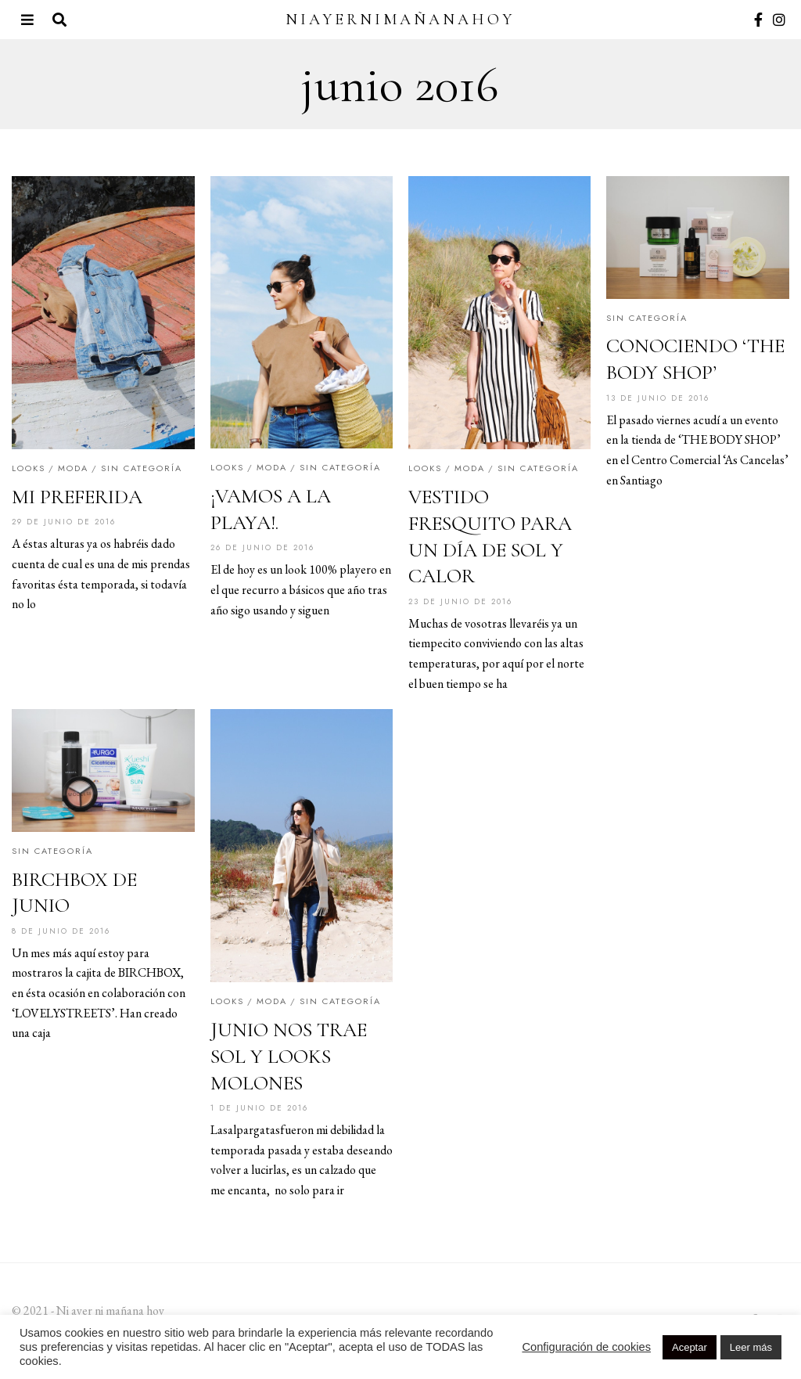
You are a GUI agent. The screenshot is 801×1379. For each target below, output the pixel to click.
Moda (73, 468)
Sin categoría (141, 468)
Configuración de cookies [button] (586, 1347)
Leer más (751, 1347)
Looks (28, 468)
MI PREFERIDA (77, 496)
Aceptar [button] (689, 1347)
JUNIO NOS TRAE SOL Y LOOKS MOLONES (288, 1056)
